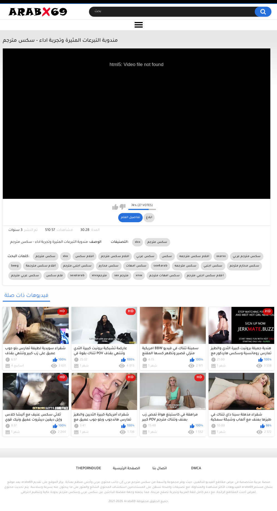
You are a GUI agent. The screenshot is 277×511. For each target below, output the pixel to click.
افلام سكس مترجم (115, 256)
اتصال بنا (159, 469)
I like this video (115, 207)
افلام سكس (84, 256)
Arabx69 (129, 501)
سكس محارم (109, 266)
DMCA (196, 469)
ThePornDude (88, 469)
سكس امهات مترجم (164, 275)
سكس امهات (136, 266)
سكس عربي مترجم (25, 275)
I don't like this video (122, 207)
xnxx (139, 275)
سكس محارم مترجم (244, 266)
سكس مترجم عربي (247, 256)
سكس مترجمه (185, 266)
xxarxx (221, 256)
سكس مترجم (157, 242)
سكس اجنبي (213, 266)
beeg (15, 266)
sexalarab (77, 275)
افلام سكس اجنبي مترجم (205, 275)
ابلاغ (149, 217)
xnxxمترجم (99, 275)
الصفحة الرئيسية (126, 469)
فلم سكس (54, 275)
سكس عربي (145, 256)
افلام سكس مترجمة (41, 266)
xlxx (137, 242)
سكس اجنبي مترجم (77, 266)
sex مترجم (121, 275)
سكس (167, 256)
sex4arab (160, 266)
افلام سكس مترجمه (194, 256)
